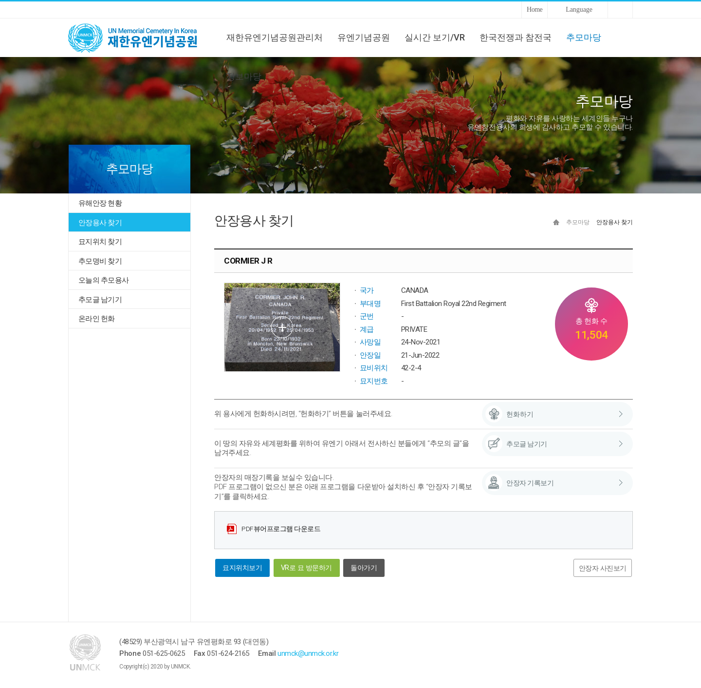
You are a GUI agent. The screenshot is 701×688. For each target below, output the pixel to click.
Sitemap (620, 9)
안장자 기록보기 (529, 483)
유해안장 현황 (100, 203)
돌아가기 (363, 568)
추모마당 (583, 37)
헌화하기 (520, 414)
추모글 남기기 (100, 299)
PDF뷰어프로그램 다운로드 (280, 529)
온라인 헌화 (96, 318)
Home (534, 9)
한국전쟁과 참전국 (516, 37)
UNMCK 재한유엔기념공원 (141, 37)
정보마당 (243, 76)
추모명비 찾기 (100, 261)
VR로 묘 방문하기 (306, 568)
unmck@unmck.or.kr (307, 653)
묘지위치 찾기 (100, 241)
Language (579, 9)
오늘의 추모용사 (103, 280)
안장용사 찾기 (100, 222)
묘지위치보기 (242, 568)
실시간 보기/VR (435, 37)
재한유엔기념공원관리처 (274, 37)
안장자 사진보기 (603, 568)
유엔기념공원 (363, 37)
